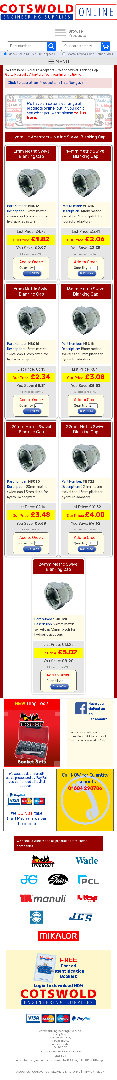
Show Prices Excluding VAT (30, 54)
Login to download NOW (58, 985)
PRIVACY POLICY (93, 1071)
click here (91, 736)
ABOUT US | (24, 1071)
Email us (60, 1055)
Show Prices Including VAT (87, 54)
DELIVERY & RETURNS (66, 1071)
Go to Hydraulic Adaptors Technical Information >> (43, 75)
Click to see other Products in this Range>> (46, 82)
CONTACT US (40, 1071)
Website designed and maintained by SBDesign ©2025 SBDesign (60, 1060)
